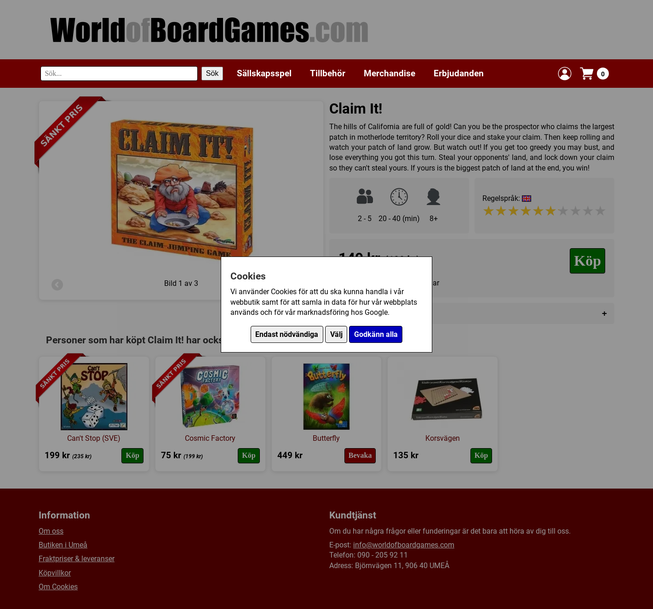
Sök (212, 73)
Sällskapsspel (264, 73)
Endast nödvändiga (286, 334)
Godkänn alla (376, 334)
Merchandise (389, 73)
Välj (336, 334)
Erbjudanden (459, 73)
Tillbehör (327, 73)
